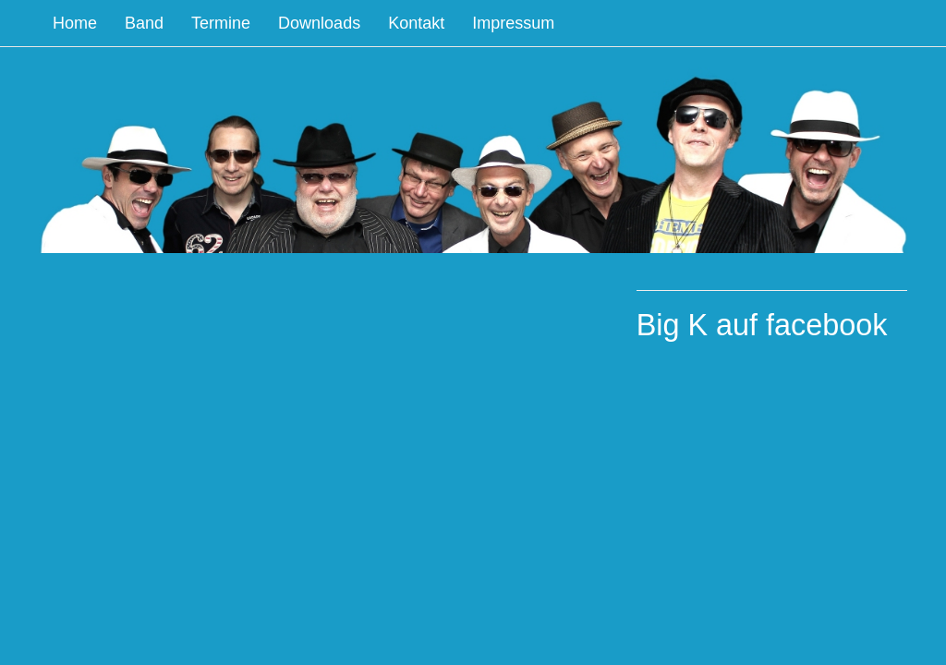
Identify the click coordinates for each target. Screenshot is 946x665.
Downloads (319, 23)
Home (75, 23)
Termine (220, 23)
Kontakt (416, 23)
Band (144, 23)
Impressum (513, 23)
